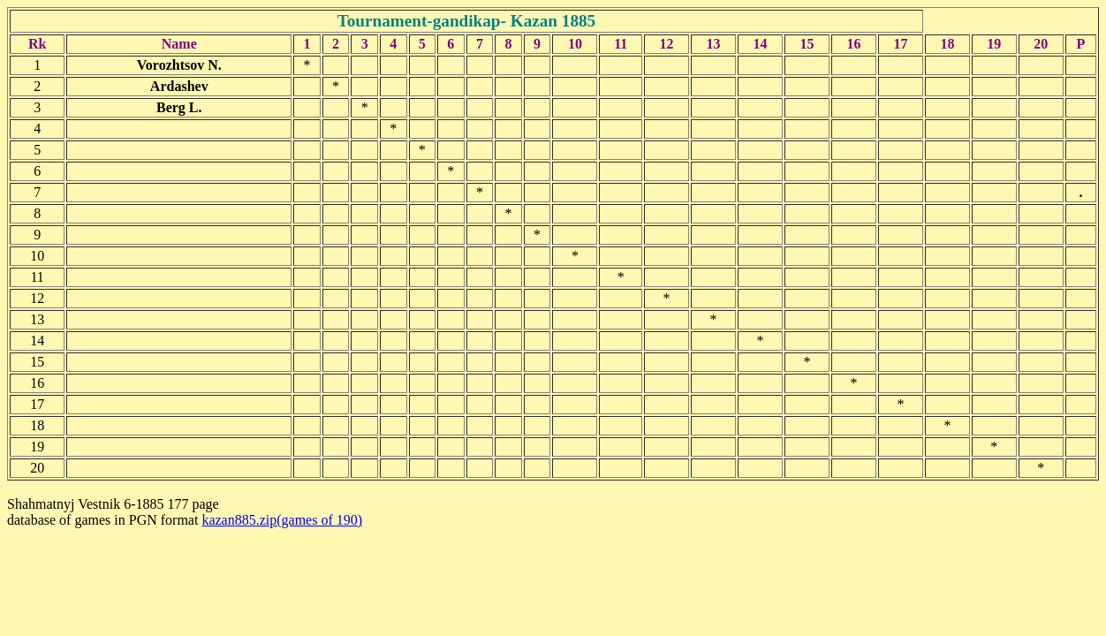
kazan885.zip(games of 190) (281, 519)
